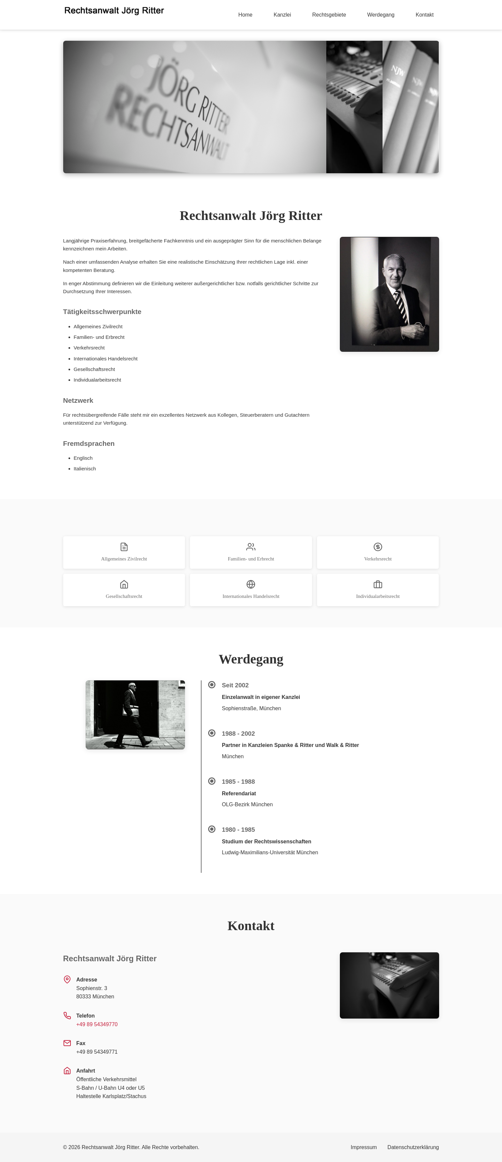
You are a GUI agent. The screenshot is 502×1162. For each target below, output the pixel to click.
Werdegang (380, 15)
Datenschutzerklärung (413, 1147)
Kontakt (425, 15)
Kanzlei (282, 15)
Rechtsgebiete (329, 15)
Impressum (364, 1147)
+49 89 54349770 (97, 1024)
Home (245, 15)
